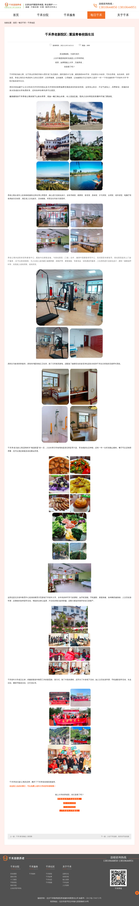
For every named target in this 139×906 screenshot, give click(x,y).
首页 (16, 15)
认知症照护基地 (15, 888)
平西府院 (13, 882)
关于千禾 (123, 15)
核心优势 (66, 879)
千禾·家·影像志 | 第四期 (24, 836)
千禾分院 (43, 15)
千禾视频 (49, 882)
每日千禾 (96, 15)
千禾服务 (69, 15)
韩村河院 (13, 885)
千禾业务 (66, 882)
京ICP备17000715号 (94, 898)
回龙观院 (13, 874)
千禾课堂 (49, 874)
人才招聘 (66, 885)
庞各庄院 (13, 877)
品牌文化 (66, 874)
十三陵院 (13, 879)
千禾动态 (49, 879)
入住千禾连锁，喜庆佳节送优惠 (118, 836)
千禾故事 (49, 877)
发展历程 (66, 877)
